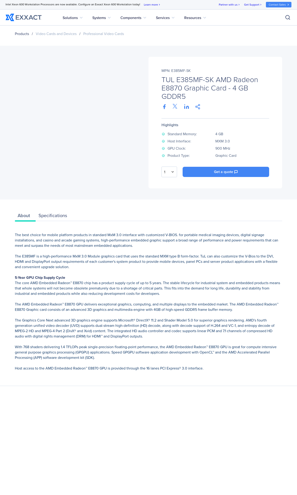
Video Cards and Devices (56, 33)
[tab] (25, 216)
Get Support (253, 5)
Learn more (152, 5)
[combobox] (169, 172)
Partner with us (229, 5)
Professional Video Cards (103, 33)
